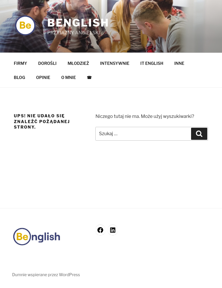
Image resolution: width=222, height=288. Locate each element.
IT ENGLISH (151, 63)
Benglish (78, 22)
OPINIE (43, 77)
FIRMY (20, 63)
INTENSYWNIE (114, 63)
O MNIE (68, 77)
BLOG (19, 77)
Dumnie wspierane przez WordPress (46, 274)
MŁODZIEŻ (78, 63)
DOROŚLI (47, 63)
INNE (179, 63)
